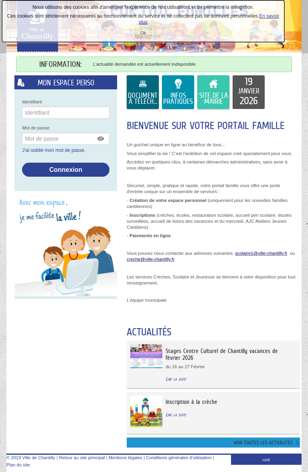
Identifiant (32, 101)
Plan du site (18, 464)
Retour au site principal (82, 457)
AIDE (266, 460)
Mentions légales (125, 457)
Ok (145, 34)
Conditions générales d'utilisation (178, 457)
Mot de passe (35, 127)
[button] (101, 138)
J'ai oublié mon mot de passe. (54, 150)
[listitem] (249, 92)
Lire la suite (176, 379)
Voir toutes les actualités (263, 443)
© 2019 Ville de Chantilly (30, 457)
